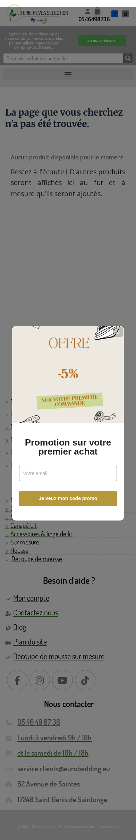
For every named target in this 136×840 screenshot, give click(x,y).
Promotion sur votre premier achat (68, 443)
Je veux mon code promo (68, 495)
